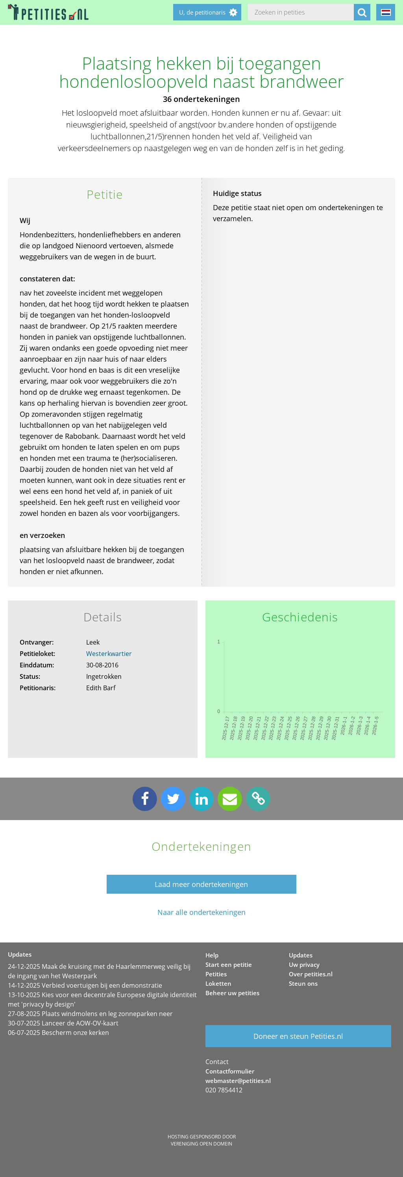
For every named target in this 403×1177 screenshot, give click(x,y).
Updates (300, 955)
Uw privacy (304, 964)
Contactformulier (229, 1071)
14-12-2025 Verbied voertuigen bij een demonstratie (85, 985)
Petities (216, 974)
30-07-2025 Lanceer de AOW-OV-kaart (63, 1023)
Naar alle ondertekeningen (201, 912)
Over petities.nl (311, 974)
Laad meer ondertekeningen (201, 884)
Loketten (218, 983)
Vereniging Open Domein (201, 1143)
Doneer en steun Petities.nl (298, 1036)
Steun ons (303, 983)
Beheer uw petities (232, 993)
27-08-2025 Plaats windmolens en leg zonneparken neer (90, 1013)
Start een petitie (228, 964)
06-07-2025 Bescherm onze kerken (58, 1032)
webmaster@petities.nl (238, 1081)
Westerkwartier (109, 653)
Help (211, 955)
